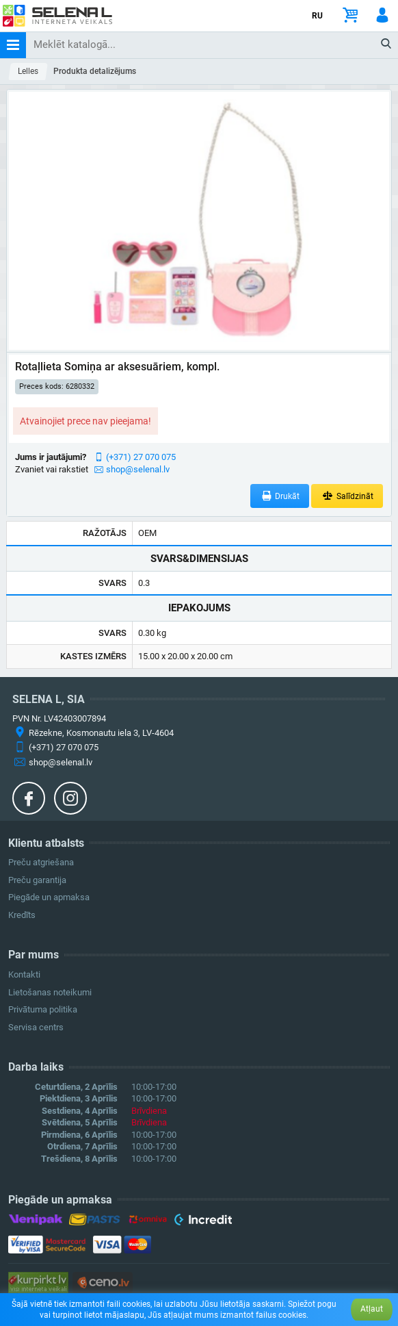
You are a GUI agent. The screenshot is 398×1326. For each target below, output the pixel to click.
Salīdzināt (347, 495)
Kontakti (24, 974)
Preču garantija (37, 880)
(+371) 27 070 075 (141, 457)
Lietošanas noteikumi (50, 992)
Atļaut (371, 1309)
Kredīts (22, 915)
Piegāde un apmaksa (49, 897)
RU (317, 16)
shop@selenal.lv (138, 469)
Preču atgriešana (41, 862)
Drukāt (280, 495)
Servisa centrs (36, 1027)
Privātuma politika (42, 1009)
